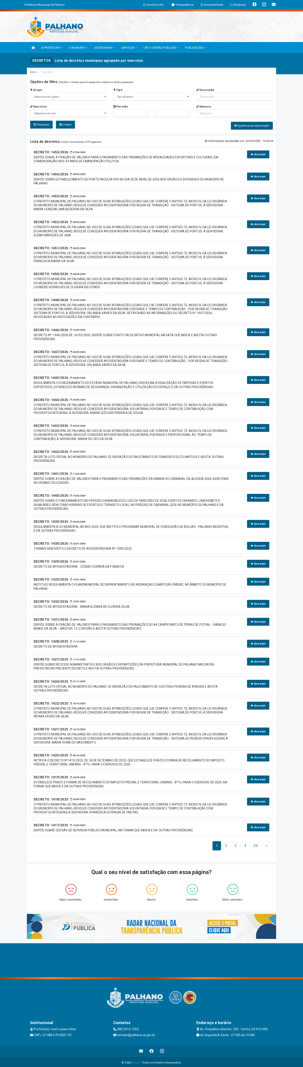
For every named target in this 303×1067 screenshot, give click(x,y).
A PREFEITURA (51, 47)
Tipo (117, 90)
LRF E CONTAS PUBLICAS (161, 47)
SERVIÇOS (129, 47)
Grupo (36, 90)
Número (203, 106)
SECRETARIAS (104, 47)
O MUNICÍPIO (78, 47)
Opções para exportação (251, 125)
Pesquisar (41, 124)
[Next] (255, 844)
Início (33, 72)
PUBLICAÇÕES (195, 47)
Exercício (38, 106)
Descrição (205, 90)
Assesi (136, 1061)
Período (120, 106)
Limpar (65, 124)
